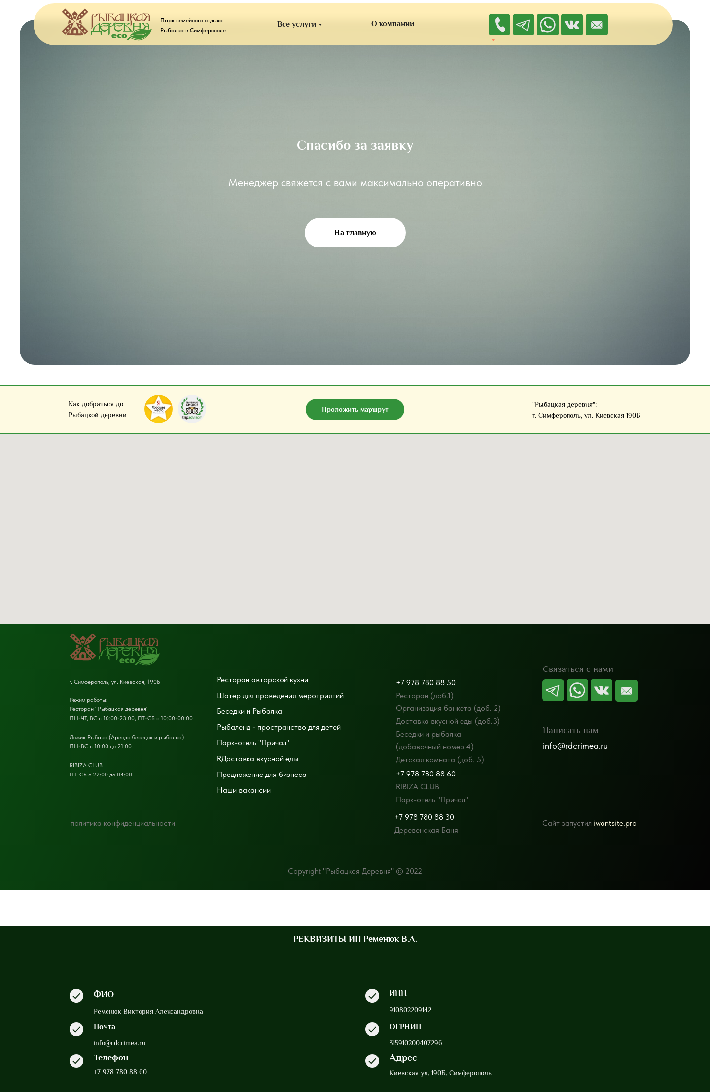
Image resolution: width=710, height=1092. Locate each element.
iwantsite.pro (615, 823)
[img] (597, 24)
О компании (392, 23)
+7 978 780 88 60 (426, 773)
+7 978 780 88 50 (426, 682)
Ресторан (233, 679)
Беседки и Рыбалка (249, 711)
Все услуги (296, 24)
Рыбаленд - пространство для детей (279, 727)
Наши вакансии (244, 790)
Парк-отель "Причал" (253, 742)
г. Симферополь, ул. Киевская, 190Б (114, 681)
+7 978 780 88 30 (424, 817)
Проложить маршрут (355, 409)
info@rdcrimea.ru (575, 745)
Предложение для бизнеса (262, 774)
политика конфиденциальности (123, 823)
